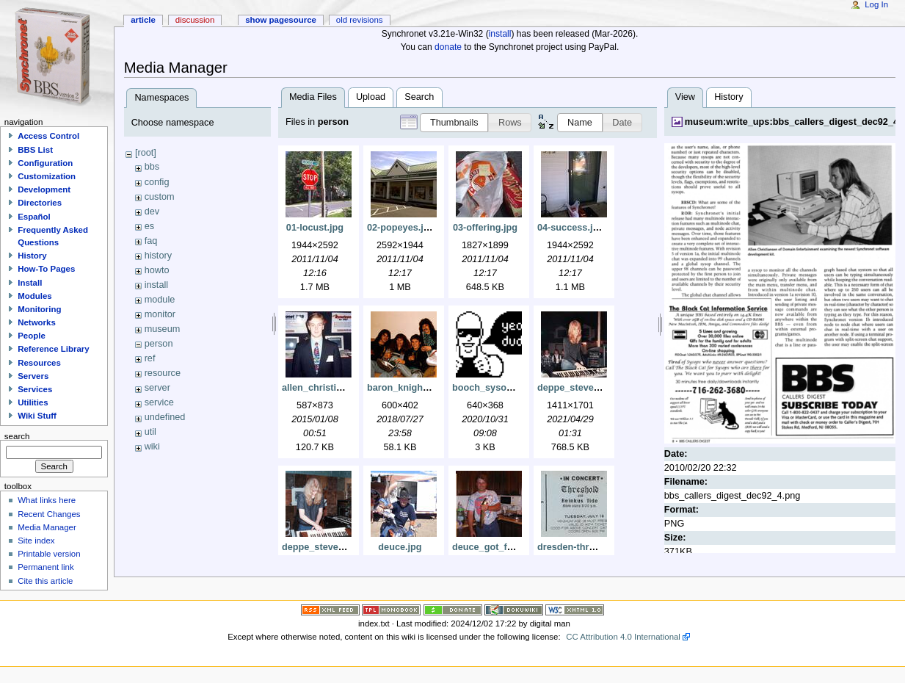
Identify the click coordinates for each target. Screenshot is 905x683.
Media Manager (47, 527)
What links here (47, 500)
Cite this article (45, 581)
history (158, 255)
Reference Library (53, 348)
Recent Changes (49, 514)
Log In (876, 4)
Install (30, 282)
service (159, 402)
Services (35, 389)
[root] (145, 153)
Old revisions (359, 19)
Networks (37, 322)
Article (143, 19)
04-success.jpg (570, 228)
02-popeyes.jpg (401, 228)
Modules (34, 296)
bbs (152, 167)
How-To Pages (46, 268)
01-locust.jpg (315, 228)
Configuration (45, 163)
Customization (47, 176)
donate (448, 47)
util (150, 432)
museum (163, 329)
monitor (160, 314)
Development (44, 189)
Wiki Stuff (37, 415)
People (32, 335)
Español (34, 216)
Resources (39, 362)
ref (150, 358)
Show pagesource (280, 19)
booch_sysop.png (492, 388)
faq (151, 241)
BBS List (35, 149)
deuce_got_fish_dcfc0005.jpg (517, 547)
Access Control (48, 135)
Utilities (33, 402)
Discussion (194, 19)
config (157, 182)
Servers (33, 376)
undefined (165, 417)
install (500, 34)
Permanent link (45, 567)
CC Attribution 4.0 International (623, 636)
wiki (152, 446)
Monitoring (39, 309)
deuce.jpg (399, 547)
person (159, 344)
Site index (36, 540)
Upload (370, 97)
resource (163, 373)
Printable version (49, 553)
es (149, 226)
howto (157, 270)
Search (419, 97)
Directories (40, 202)
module (160, 299)
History (728, 97)
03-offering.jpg (485, 228)
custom (160, 197)
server (157, 388)
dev (152, 211)
